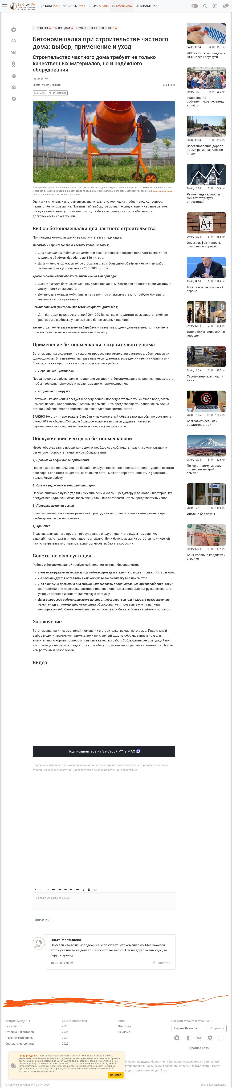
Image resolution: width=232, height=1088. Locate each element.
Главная (42, 28)
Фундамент (57, 93)
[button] (4, 6)
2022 (65, 1043)
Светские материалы (19, 1043)
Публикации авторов (19, 1032)
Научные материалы (19, 1038)
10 (210, 415)
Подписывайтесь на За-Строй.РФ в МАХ (104, 751)
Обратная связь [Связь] (199, 1048)
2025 (65, 1026)
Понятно (115, 1075)
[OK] (14, 64)
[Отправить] (14, 87)
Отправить (42, 920)
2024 (65, 1032)
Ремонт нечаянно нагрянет (95, 28)
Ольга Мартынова (66, 940)
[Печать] (14, 75)
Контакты (125, 1026)
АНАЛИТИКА (145, 6)
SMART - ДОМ (62, 28)
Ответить (164, 963)
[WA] (14, 41)
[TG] (14, 29)
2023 (65, 1038)
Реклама (124, 1032)
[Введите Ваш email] (190, 1028)
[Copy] (154, 963)
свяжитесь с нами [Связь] (163, 191)
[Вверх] (14, 98)
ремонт (39, 93)
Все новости (13, 1026)
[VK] (14, 52)
